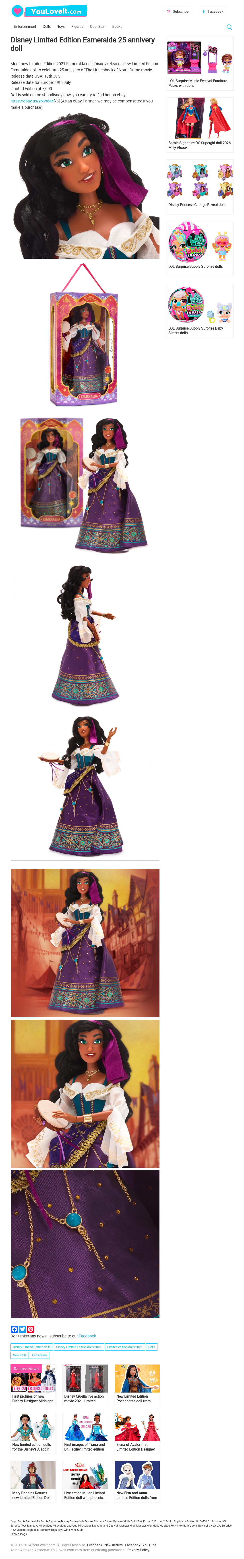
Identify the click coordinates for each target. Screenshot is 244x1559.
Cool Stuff (97, 26)
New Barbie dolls (187, 1525)
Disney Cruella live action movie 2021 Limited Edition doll (84, 1398)
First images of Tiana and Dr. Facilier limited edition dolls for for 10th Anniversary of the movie (84, 1447)
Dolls (47, 26)
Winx (67, 1529)
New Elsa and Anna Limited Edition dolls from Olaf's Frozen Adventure (136, 1495)
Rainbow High (48, 1529)
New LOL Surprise (221, 1525)
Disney (65, 1521)
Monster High (127, 1525)
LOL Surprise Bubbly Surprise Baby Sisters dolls (195, 330)
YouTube (149, 1545)
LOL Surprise (213, 1521)
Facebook (215, 11)
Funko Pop (172, 1521)
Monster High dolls (147, 1525)
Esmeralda (39, 1355)
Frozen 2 (159, 1521)
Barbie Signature (50, 1521)
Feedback (94, 1545)
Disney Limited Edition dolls (31, 1347)
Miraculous (45, 1525)
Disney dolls (77, 1521)
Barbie (21, 1521)
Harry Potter (186, 1521)
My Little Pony (168, 1525)
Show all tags (18, 1534)
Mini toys (32, 1525)
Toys (61, 26)
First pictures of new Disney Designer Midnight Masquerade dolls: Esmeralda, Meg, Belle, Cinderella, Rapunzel (32, 1398)
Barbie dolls (33, 1521)
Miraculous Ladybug (65, 1525)
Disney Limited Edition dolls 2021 (78, 1347)
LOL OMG (200, 1521)
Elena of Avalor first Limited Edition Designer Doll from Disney (135, 1447)
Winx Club (76, 1529)
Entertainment (25, 26)
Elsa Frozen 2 (145, 1521)
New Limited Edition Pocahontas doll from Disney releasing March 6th (134, 1398)
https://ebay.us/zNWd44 (32, 101)
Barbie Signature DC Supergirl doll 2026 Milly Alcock (199, 145)
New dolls (19, 1355)
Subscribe (180, 11)
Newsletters (113, 1545)
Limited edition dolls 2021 (125, 1347)
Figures (77, 26)
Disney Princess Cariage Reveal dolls (197, 204)
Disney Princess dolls (117, 1521)
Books (117, 26)
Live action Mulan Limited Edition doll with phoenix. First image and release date (84, 1495)
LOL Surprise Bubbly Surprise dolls (195, 266)
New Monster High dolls (24, 1529)
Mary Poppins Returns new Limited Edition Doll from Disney (31, 1495)
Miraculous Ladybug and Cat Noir (98, 1525)
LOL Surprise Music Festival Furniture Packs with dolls (197, 83)
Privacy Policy (138, 1549)
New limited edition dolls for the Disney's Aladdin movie (31, 1447)
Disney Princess (94, 1521)
